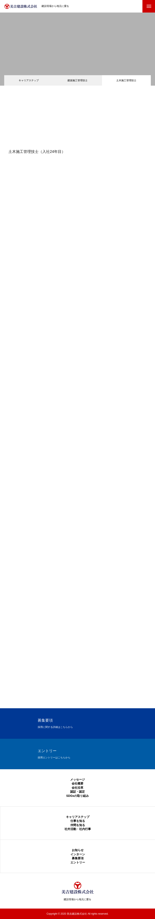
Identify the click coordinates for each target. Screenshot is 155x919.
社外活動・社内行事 (78, 829)
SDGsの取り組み (77, 795)
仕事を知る (77, 821)
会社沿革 (77, 787)
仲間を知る (77, 825)
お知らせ (78, 850)
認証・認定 (77, 791)
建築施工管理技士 (77, 80)
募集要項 (78, 858)
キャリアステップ (29, 80)
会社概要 (77, 783)
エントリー (77, 862)
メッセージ (77, 779)
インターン (77, 854)
